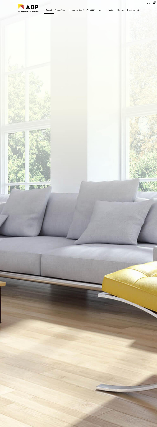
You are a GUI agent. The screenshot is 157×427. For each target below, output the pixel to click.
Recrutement (133, 10)
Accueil (49, 10)
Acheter (91, 10)
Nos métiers (60, 10)
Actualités (110, 10)
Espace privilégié (76, 10)
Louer (100, 10)
